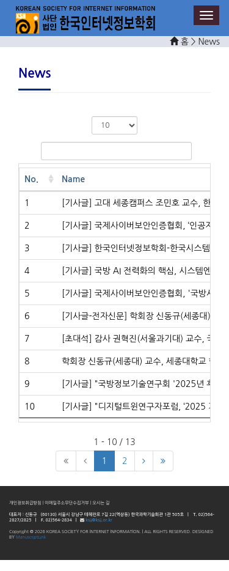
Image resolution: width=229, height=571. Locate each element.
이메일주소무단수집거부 (67, 503)
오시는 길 (100, 503)
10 (29, 406)
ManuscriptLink (31, 537)
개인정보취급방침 (25, 503)
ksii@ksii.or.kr (98, 520)
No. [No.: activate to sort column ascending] (31, 179)
